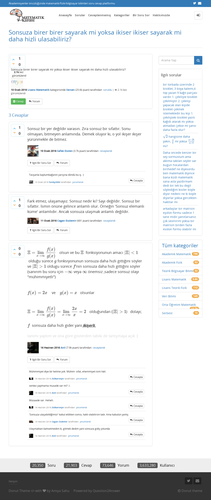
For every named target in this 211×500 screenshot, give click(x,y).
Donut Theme (19, 490)
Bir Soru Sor (141, 15)
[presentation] (41, 252)
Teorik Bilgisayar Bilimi (177, 271)
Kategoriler (122, 15)
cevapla (138, 180)
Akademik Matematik (176, 254)
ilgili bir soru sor (41, 163)
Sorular (80, 15)
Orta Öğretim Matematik (179, 305)
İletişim (13, 481)
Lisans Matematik (38, 90)
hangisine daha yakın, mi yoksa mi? (179, 141)
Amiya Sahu (60, 490)
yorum (36, 101)
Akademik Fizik (172, 262)
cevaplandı (106, 151)
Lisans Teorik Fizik (174, 288)
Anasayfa (65, 15)
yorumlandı (77, 182)
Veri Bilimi (169, 296)
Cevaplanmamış (99, 15)
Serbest (167, 313)
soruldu (107, 90)
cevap (19, 101)
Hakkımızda (161, 15)
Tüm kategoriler (180, 245)
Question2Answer (106, 490)
